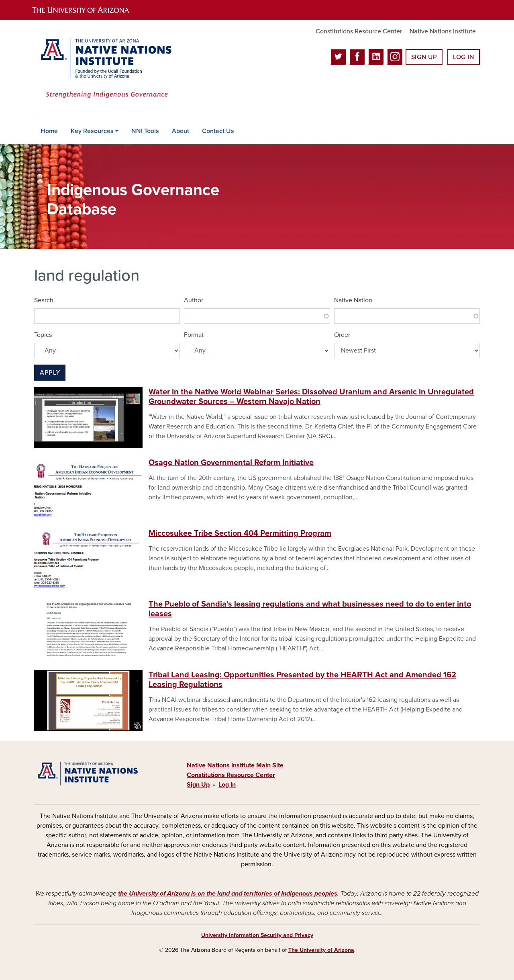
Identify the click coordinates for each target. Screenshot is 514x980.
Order (342, 335)
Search (43, 300)
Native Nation (353, 300)
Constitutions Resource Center (359, 31)
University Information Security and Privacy (257, 935)
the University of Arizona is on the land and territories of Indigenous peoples (227, 894)
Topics (43, 335)
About (180, 131)
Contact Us (218, 131)
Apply (50, 373)
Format (194, 335)
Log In (463, 57)
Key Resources (92, 131)
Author (193, 300)
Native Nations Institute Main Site (235, 765)
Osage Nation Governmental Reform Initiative (231, 462)
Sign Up (424, 57)
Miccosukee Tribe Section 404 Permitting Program (240, 533)
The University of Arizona (321, 950)
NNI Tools (145, 131)
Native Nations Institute (443, 31)
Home (49, 131)
